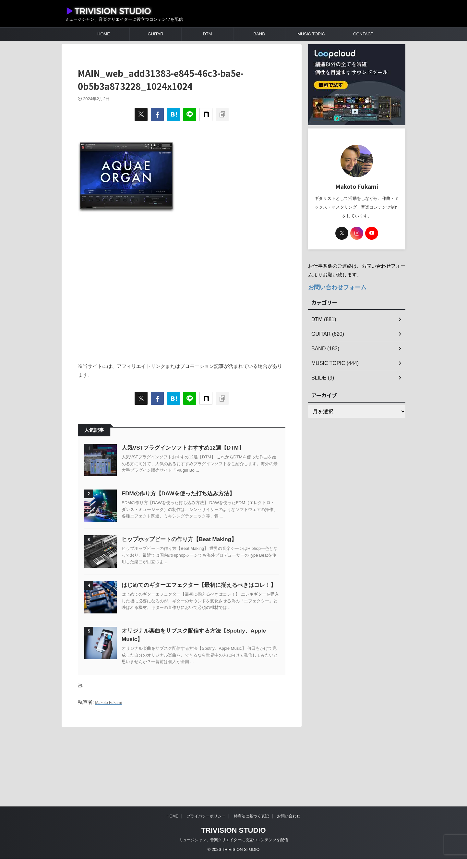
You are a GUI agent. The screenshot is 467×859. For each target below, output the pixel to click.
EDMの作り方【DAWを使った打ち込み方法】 (194, 510)
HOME (103, 33)
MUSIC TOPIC (311, 33)
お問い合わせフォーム (332, 286)
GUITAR (155, 33)
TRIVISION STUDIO (233, 831)
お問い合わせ (288, 816)
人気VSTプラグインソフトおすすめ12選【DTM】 (199, 448)
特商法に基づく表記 (251, 816)
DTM (207, 33)
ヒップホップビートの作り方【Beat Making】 (195, 572)
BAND (259, 33)
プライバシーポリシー (205, 816)
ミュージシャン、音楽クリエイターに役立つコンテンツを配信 (233, 840)
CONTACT (363, 33)
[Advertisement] (181, 293)
